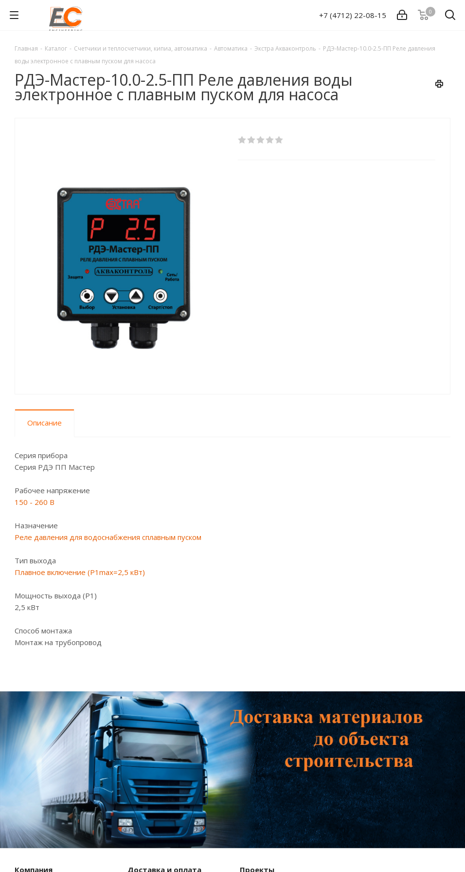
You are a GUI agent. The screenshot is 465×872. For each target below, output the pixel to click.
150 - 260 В (34, 502)
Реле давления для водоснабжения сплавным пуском (108, 537)
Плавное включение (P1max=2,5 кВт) (80, 572)
